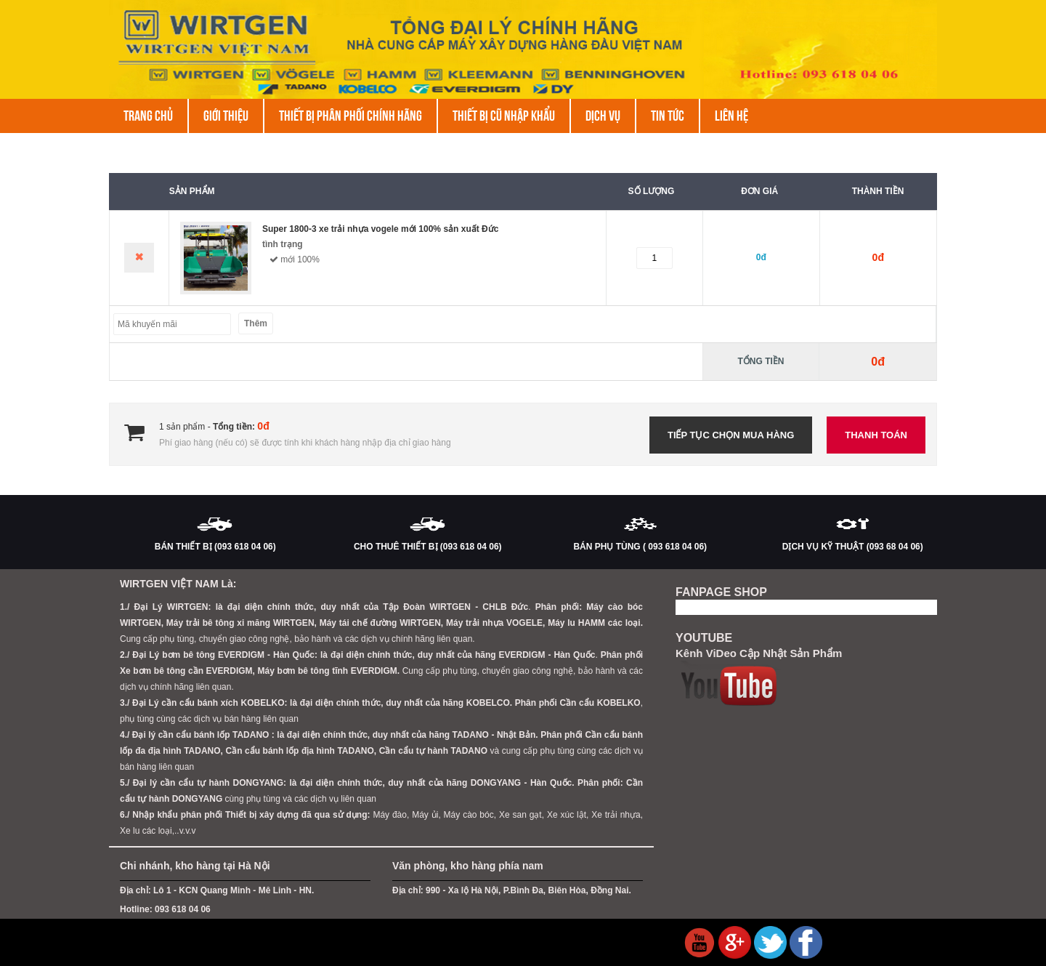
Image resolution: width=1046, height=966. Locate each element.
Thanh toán (876, 435)
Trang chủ (148, 115)
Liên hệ (731, 115)
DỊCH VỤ (602, 115)
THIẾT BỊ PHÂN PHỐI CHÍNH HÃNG (350, 115)
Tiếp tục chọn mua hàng (731, 435)
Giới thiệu (225, 115)
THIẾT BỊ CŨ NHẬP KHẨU (504, 115)
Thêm (255, 323)
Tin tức (667, 115)
